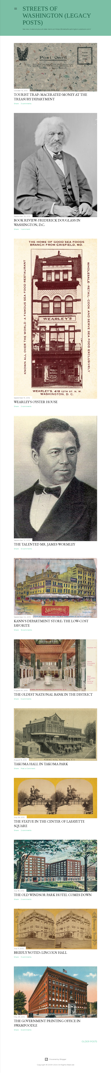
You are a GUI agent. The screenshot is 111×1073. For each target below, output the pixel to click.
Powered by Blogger (55, 1059)
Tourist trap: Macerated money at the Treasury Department (50, 96)
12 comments (26, 549)
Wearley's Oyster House (36, 402)
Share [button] (16, 103)
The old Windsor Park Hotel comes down (53, 895)
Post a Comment (28, 768)
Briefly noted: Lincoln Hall (40, 952)
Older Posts (89, 1041)
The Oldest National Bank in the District (53, 694)
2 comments (26, 406)
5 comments (26, 699)
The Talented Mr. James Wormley (44, 544)
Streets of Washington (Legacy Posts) (57, 15)
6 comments (26, 1030)
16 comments (26, 630)
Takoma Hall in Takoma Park (41, 764)
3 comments (26, 103)
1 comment (25, 229)
